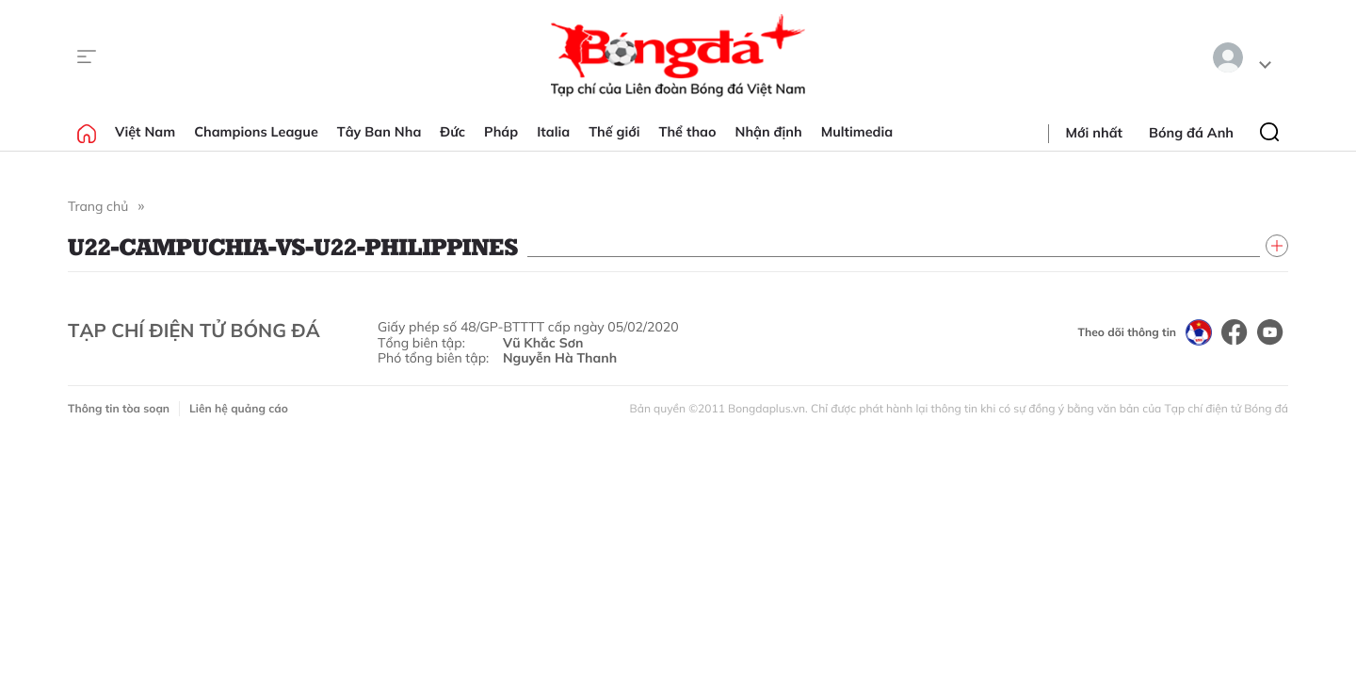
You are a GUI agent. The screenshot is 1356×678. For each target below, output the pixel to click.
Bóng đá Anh (1191, 132)
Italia (553, 131)
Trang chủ (98, 206)
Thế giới (614, 131)
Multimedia (857, 131)
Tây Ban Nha (379, 131)
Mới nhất (1094, 132)
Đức (452, 131)
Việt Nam (145, 131)
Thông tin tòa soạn (119, 408)
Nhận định (768, 131)
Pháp (501, 131)
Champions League (256, 131)
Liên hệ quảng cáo (238, 408)
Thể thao (688, 131)
